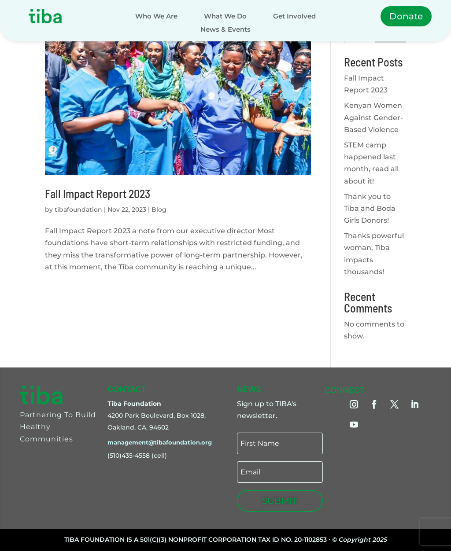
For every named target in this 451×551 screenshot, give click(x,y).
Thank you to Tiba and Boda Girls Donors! (370, 208)
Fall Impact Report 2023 (97, 193)
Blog (159, 209)
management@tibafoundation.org (159, 442)
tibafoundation (78, 209)
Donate (406, 16)
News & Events (225, 29)
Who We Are (156, 16)
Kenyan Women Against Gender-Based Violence (373, 117)
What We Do (225, 16)
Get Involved (294, 16)
